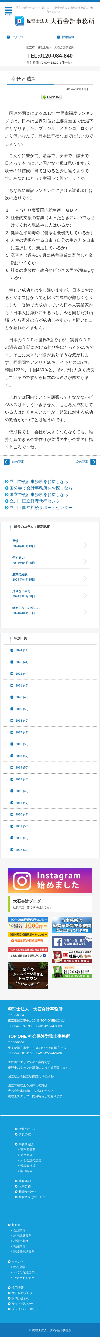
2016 (21, 744)
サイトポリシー (22, 1303)
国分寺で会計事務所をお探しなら (41, 488)
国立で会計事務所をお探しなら (39, 494)
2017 (21, 732)
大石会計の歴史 (30, 1160)
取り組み (26, 1171)
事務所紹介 (26, 1144)
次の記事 (82, 461)
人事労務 (25, 1186)
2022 (21, 673)
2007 (21, 849)
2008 (21, 838)
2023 (21, 662)
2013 (21, 779)
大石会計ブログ (22, 1293)
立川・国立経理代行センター (37, 501)
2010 (21, 814)
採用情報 (18, 1287)
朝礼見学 (19, 1267)
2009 (21, 826)
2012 (21, 791)
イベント (18, 1261)
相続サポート (28, 1191)
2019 (21, 709)
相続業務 (19, 1246)
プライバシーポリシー (27, 1309)
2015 (21, 756)
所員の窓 (25, 1134)
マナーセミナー (23, 1277)
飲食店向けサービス (32, 1197)
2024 (21, 650)
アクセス (26, 1155)
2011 (21, 803)
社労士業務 (20, 1241)
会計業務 (19, 1230)
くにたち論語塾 (23, 1272)
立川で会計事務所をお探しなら (39, 481)
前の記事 (18, 461)
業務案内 (25, 1181)
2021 (21, 685)
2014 (21, 767)
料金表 (16, 1225)
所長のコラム (28, 1129)
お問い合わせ (21, 1298)
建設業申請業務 (23, 1251)
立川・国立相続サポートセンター (41, 507)
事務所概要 (27, 1149)
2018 (21, 720)
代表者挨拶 (27, 1165)
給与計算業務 (22, 1235)
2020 (21, 697)
